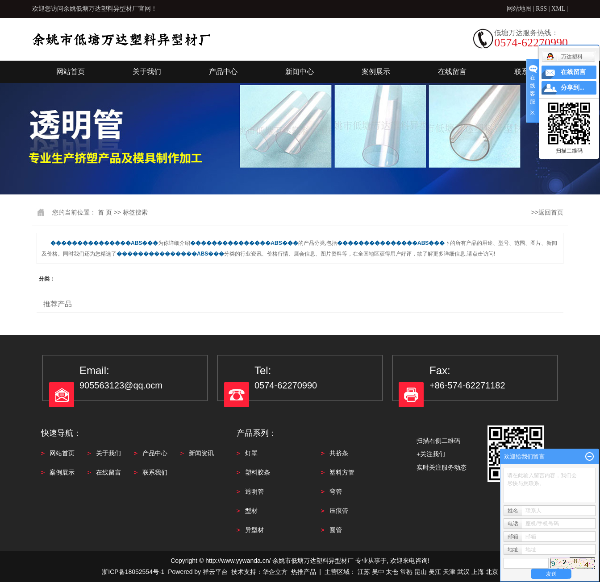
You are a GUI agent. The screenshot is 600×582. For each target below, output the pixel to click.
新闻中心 (299, 71)
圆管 (335, 529)
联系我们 (154, 472)
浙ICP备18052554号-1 (133, 571)
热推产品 (303, 571)
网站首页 (70, 71)
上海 (477, 571)
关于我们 (147, 71)
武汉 (463, 571)
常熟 (406, 571)
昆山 (420, 571)
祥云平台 (215, 571)
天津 (449, 571)
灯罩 (251, 453)
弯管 (335, 491)
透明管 (254, 491)
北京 (492, 571)
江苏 (364, 571)
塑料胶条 (257, 472)
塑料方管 (341, 472)
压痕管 (338, 510)
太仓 (392, 571)
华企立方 (275, 571)
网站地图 (520, 8)
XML (558, 8)
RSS (541, 8)
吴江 (435, 571)
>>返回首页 (547, 212)
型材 (251, 510)
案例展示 (376, 71)
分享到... (572, 87)
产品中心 (223, 71)
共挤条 (338, 453)
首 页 (105, 212)
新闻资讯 (201, 453)
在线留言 (452, 71)
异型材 (254, 529)
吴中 (378, 571)
